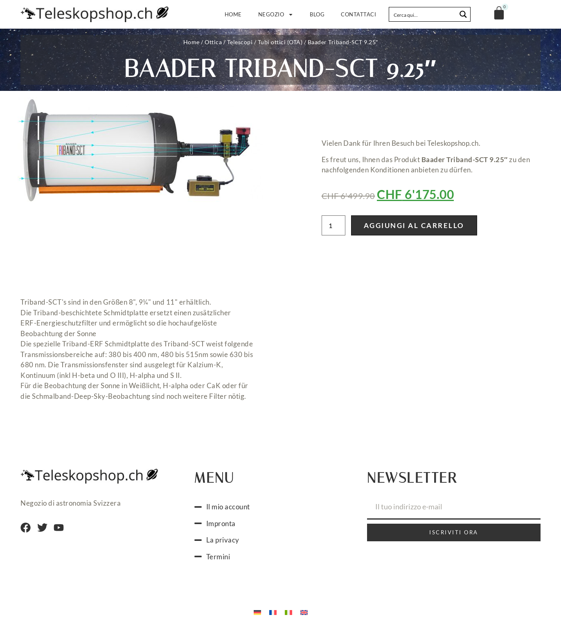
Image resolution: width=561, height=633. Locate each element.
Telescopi (240, 41)
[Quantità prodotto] (333, 225)
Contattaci (358, 14)
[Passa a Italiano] (288, 611)
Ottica (213, 41)
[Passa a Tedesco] (257, 611)
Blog (317, 14)
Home (233, 14)
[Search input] (423, 14)
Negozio (276, 14)
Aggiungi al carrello (414, 225)
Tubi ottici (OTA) (280, 41)
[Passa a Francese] (273, 611)
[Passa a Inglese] (304, 611)
